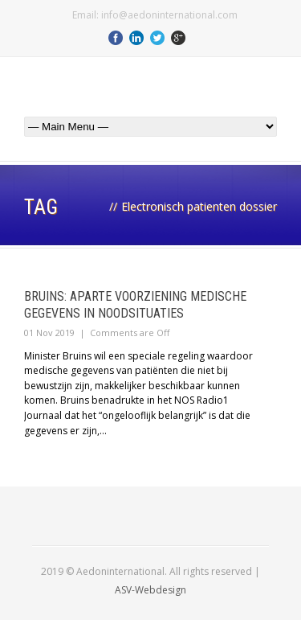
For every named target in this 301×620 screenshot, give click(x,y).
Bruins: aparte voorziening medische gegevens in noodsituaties (135, 305)
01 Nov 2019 (49, 332)
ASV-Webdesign (150, 590)
